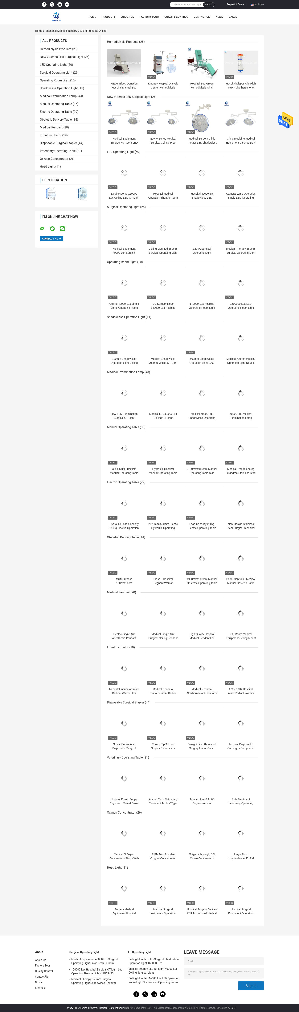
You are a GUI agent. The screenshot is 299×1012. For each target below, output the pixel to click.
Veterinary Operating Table (58, 151)
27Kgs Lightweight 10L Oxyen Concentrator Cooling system (201, 858)
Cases (233, 16)
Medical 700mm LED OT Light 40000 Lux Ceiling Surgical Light (153, 970)
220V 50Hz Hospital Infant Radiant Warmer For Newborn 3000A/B (240, 693)
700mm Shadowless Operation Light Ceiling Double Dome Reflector (124, 362)
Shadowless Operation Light (59, 88)
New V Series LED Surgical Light (61, 57)
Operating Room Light (54, 80)
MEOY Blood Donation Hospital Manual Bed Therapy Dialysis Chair (124, 87)
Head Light (47, 166)
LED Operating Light (53, 65)
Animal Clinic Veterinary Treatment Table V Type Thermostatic (163, 803)
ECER (233, 1008)
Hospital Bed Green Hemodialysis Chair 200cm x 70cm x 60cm (202, 87)
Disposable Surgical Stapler (58, 143)
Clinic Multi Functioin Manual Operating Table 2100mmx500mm (124, 472)
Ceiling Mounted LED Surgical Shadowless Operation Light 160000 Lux (154, 961)
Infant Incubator (50, 135)
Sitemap (40, 987)
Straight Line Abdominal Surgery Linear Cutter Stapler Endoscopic (202, 748)
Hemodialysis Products (55, 49)
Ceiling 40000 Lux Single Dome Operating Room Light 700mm (124, 307)
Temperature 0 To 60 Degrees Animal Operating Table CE (202, 803)
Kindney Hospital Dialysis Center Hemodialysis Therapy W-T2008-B (163, 87)
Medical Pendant (51, 127)
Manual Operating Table (56, 104)
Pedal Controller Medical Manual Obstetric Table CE (241, 583)
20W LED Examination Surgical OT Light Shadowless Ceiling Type (124, 417)
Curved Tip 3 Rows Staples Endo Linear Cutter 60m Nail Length (163, 748)
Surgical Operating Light (56, 72)
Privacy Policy (73, 1008)
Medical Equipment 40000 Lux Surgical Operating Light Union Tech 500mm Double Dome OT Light (94, 962)
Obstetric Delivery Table (56, 119)
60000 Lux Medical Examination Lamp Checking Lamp (241, 417)
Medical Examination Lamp (58, 96)
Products (109, 16)
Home (92, 16)
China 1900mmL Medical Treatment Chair (102, 1008)
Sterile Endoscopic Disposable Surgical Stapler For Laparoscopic (124, 748)
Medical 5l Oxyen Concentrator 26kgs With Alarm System (124, 858)
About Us (127, 16)
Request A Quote (235, 4)
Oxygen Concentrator (54, 159)
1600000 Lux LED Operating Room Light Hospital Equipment (241, 307)
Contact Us (202, 16)
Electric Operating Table (56, 112)
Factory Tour (149, 16)
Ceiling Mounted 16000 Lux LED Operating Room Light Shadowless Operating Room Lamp (154, 981)
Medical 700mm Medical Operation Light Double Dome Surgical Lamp (241, 362)
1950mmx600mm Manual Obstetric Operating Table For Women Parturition (202, 583)
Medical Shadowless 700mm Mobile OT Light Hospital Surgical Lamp (163, 362)
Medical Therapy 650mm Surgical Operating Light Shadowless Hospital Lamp (93, 982)
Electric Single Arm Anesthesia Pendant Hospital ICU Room (124, 638)
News (219, 16)
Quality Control (176, 16)
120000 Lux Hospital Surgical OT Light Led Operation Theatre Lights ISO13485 (96, 971)
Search (208, 4)
